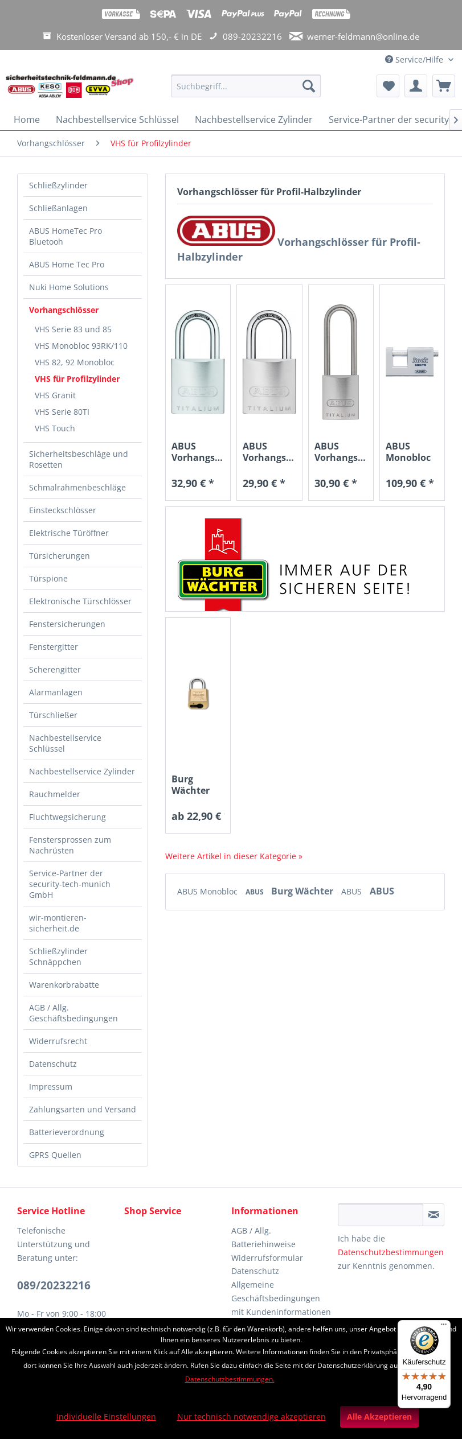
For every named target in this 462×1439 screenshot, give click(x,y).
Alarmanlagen (56, 692)
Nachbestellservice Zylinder (82, 771)
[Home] (27, 119)
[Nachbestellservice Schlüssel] (117, 119)
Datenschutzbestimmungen (391, 1252)
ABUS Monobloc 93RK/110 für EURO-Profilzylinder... (412, 451)
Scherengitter (55, 669)
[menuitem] (246, 91)
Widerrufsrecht (58, 1041)
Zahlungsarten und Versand (82, 1109)
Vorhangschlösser (64, 309)
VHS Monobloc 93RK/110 (81, 345)
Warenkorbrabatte (64, 984)
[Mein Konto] (415, 86)
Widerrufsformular (267, 1257)
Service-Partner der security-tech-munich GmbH (70, 884)
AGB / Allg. (251, 1230)
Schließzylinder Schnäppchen (58, 956)
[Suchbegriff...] (246, 86)
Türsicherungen (59, 555)
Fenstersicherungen (67, 624)
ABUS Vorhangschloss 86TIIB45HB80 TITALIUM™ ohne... (340, 451)
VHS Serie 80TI (62, 411)
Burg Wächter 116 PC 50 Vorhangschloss (197, 784)
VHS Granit (55, 395)
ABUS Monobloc (208, 891)
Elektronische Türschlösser (80, 601)
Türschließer (53, 715)
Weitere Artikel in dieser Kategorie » (233, 856)
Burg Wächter (303, 891)
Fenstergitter (53, 646)
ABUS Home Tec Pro (66, 264)
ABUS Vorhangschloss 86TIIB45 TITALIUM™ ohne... (269, 451)
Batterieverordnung (66, 1132)
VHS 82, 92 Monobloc (75, 362)
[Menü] (444, 1327)
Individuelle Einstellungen (106, 1416)
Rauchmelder (54, 794)
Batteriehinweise (263, 1244)
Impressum (50, 1086)
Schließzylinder (58, 185)
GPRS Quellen (55, 1154)
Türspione (48, 578)
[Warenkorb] (443, 86)
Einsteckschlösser (62, 510)
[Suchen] (309, 86)
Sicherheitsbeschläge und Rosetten (78, 459)
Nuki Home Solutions (69, 287)
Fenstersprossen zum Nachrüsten (70, 845)
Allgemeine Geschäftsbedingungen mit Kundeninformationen (281, 1298)
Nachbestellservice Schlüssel (65, 743)
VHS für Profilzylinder (77, 378)
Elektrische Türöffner (69, 532)
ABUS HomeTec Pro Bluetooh (65, 236)
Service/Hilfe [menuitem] (415, 59)
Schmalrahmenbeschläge (77, 487)
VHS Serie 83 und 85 (73, 329)
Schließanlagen (58, 208)
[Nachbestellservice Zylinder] (254, 119)
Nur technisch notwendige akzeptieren (251, 1416)
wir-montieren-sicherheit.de (58, 923)
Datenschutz (53, 1063)
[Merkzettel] (388, 86)
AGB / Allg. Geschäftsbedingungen (73, 1013)
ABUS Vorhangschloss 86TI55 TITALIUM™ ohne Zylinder (197, 451)
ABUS (255, 892)
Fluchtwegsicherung (67, 816)
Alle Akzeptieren (379, 1416)
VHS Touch (55, 428)
